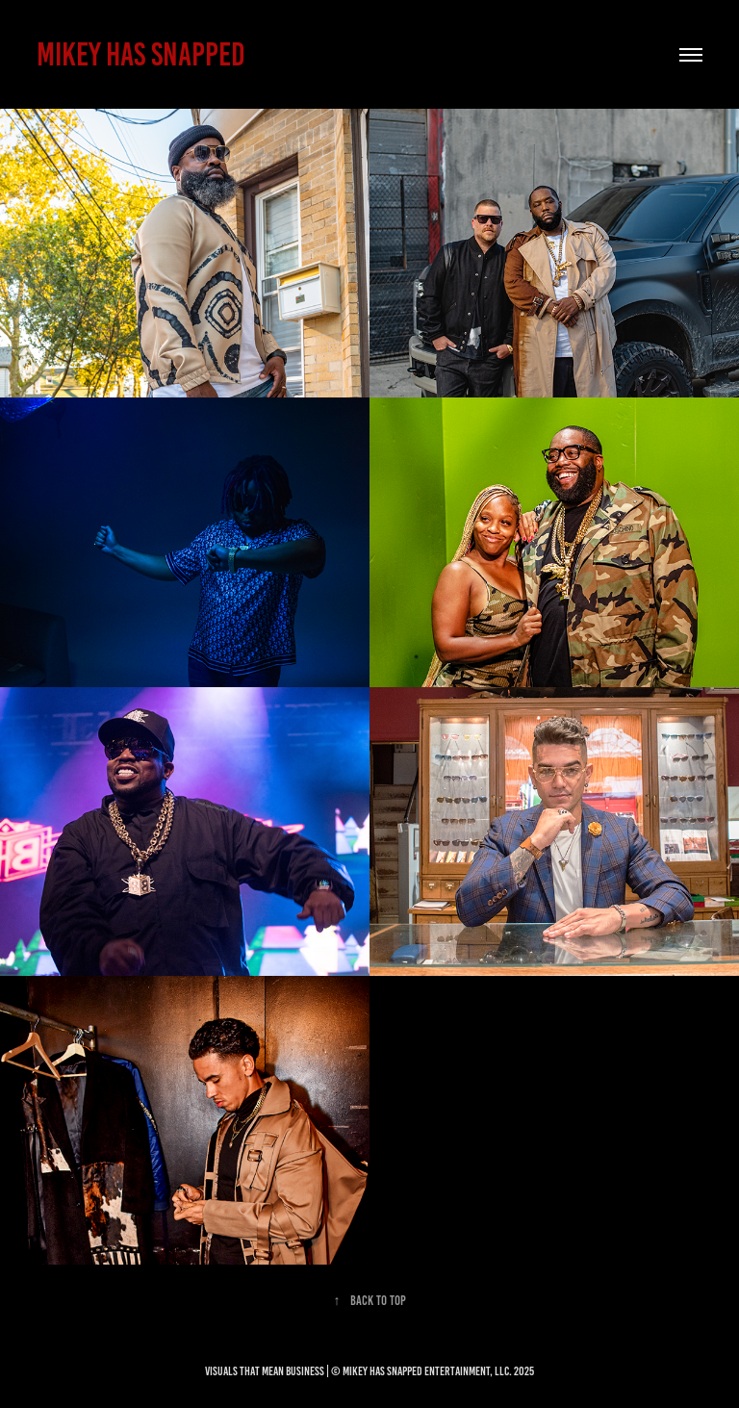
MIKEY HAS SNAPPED (141, 54)
